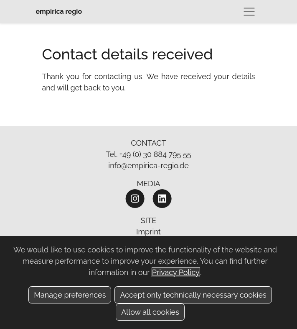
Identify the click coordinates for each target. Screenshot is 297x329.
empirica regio (59, 11)
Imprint (148, 231)
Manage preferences (70, 294)
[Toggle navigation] (249, 12)
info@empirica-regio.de (148, 165)
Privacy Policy (176, 272)
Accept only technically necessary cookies (193, 294)
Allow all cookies (150, 312)
